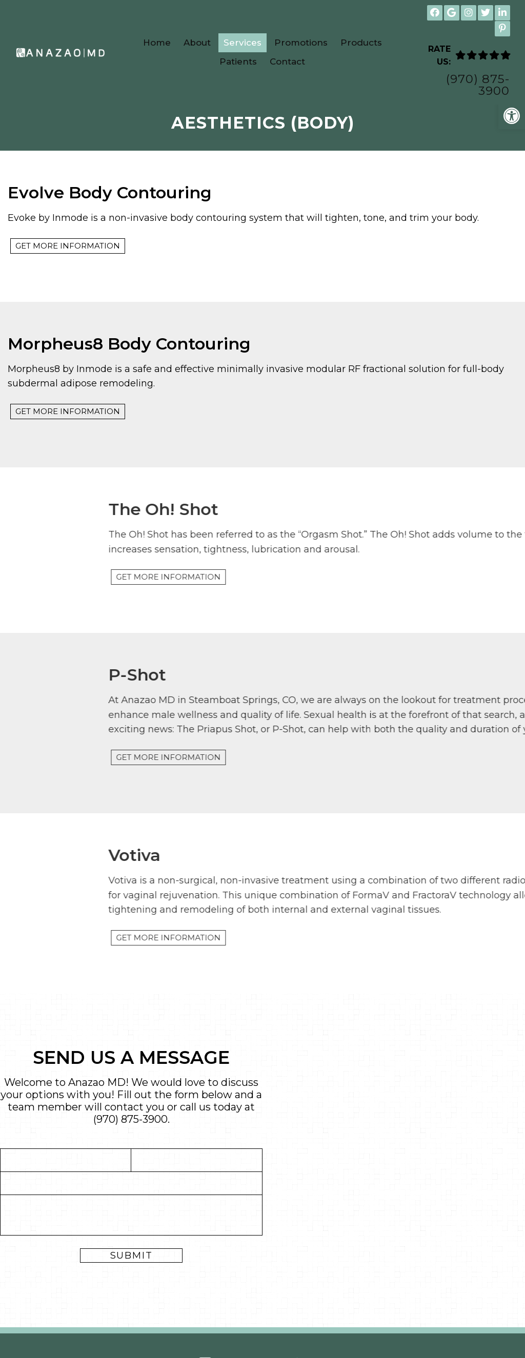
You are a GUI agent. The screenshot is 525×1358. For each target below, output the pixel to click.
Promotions (301, 42)
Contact (287, 61)
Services (242, 42)
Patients (238, 61)
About (197, 42)
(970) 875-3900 (478, 85)
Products (361, 42)
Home (157, 42)
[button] (511, 115)
